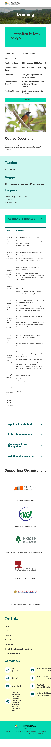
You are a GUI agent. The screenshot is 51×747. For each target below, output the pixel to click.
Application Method (20, 424)
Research (8, 640)
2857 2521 (15, 678)
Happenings (9, 644)
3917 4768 (15, 671)
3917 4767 (15, 669)
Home (7, 626)
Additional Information (21, 456)
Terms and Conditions (12, 654)
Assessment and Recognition (17, 445)
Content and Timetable (22, 219)
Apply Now (25, 100)
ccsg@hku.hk (16, 686)
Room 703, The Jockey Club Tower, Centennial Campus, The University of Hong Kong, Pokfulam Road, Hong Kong (16, 701)
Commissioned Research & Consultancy (18, 649)
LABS (6, 631)
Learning (8, 635)
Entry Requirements (20, 434)
